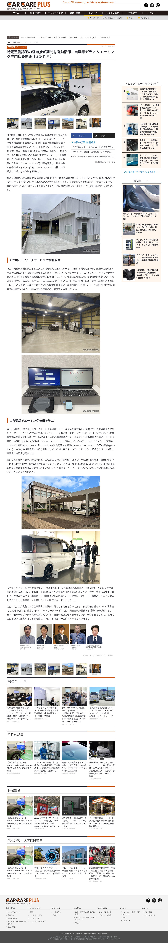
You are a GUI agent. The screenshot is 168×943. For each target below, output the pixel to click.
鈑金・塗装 (75, 13)
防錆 (54, 915)
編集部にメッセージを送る (105, 162)
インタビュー (145, 17)
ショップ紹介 (112, 13)
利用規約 (79, 933)
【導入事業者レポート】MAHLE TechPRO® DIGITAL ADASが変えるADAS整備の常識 (106, 147)
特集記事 (132, 13)
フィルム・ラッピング (37, 921)
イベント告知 (147, 912)
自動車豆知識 (104, 37)
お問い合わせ (102, 933)
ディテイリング (55, 13)
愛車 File (73, 37)
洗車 (31, 912)
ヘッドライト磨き (36, 915)
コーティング (34, 918)
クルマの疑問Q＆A (88, 37)
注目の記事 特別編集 (85, 142)
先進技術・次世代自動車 (25, 840)
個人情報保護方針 (90, 933)
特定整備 (14, 790)
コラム (131, 17)
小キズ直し (57, 912)
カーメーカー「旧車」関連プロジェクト (106, 17)
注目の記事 (35, 13)
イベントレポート (149, 915)
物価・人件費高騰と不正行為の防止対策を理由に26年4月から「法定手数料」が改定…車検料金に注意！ (113, 156)
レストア (93, 13)
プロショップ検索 (105, 915)
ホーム (16, 13)
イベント (152, 13)
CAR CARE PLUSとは (66, 933)
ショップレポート (28, 37)
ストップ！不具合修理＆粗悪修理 (53, 37)
